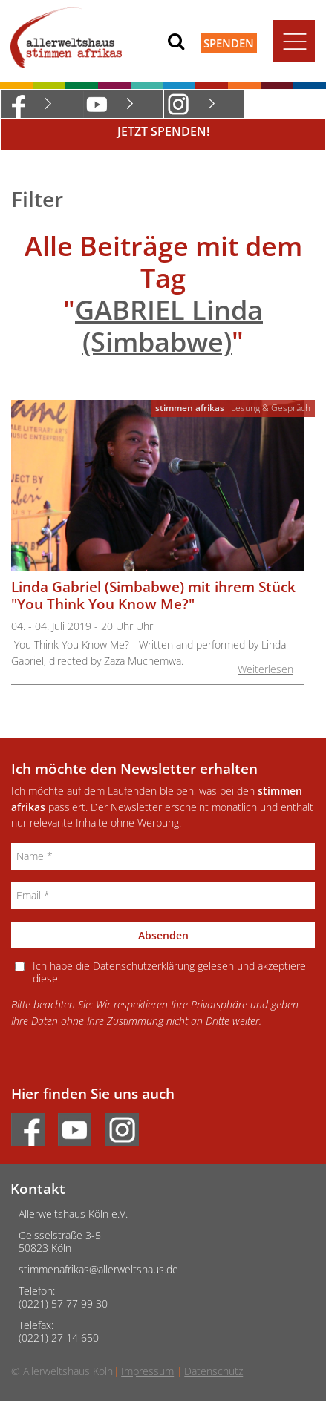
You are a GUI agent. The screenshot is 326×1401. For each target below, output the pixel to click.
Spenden (228, 43)
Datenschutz (213, 1371)
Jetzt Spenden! (163, 131)
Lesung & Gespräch (270, 407)
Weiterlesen (265, 669)
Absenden (163, 935)
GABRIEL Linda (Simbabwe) (169, 326)
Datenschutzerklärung (144, 966)
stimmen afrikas (189, 407)
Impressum (147, 1371)
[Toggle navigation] (294, 41)
